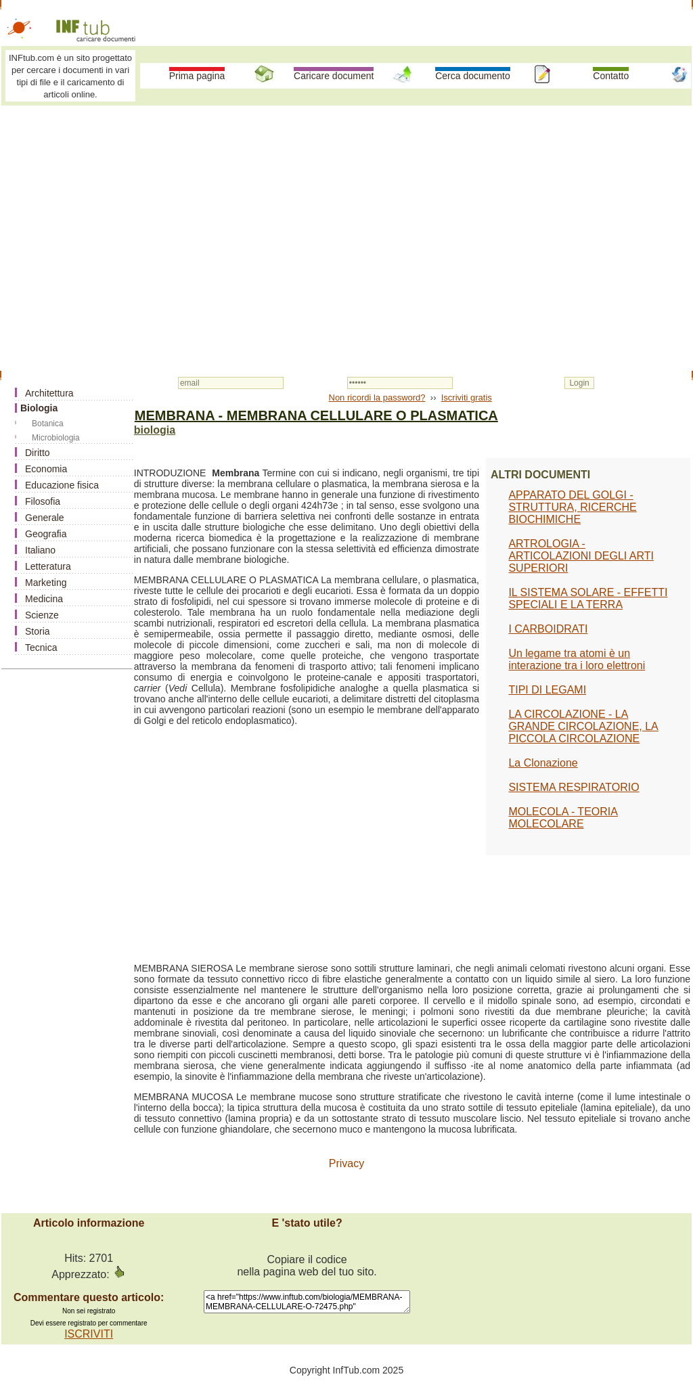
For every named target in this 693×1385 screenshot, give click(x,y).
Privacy (346, 1163)
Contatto (611, 75)
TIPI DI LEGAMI (547, 690)
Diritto (37, 452)
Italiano (40, 550)
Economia (46, 468)
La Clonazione (542, 763)
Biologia (39, 408)
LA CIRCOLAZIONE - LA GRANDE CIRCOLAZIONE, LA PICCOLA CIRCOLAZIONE (583, 726)
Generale (44, 517)
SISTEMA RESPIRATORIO (573, 787)
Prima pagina (197, 75)
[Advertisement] (346, 211)
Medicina (44, 598)
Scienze (42, 615)
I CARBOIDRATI (547, 629)
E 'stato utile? (306, 1223)
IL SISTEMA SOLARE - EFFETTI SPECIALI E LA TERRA (587, 598)
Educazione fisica (62, 485)
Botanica (48, 423)
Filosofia (42, 501)
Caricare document (334, 75)
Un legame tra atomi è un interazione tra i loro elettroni (576, 659)
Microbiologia (56, 437)
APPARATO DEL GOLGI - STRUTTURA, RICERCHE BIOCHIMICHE (572, 507)
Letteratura (48, 566)
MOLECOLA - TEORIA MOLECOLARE (563, 818)
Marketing (45, 582)
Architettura (49, 393)
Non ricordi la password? (377, 397)
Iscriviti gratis (466, 397)
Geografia (45, 533)
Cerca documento (472, 75)
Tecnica (41, 647)
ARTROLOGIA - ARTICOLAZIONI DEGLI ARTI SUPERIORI (581, 556)
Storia (37, 631)
